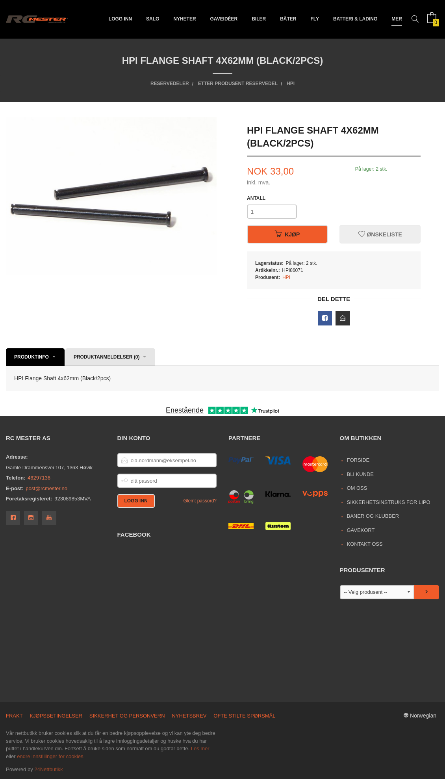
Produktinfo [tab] (31, 357)
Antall (256, 198)
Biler (259, 19)
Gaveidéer (224, 19)
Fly (314, 19)
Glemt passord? (200, 501)
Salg (152, 19)
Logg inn (120, 19)
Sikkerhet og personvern (127, 716)
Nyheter (184, 19)
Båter (288, 19)
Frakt (14, 716)
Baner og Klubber (373, 516)
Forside (358, 460)
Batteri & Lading (355, 19)
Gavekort (361, 530)
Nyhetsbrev (189, 716)
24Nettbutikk (48, 769)
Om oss (357, 488)
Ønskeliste (380, 234)
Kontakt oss (364, 544)
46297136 (39, 478)
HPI (286, 277)
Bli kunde (360, 474)
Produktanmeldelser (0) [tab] (107, 357)
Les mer (200, 748)
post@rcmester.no (46, 488)
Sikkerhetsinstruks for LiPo (388, 502)
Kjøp (287, 234)
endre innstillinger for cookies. (51, 756)
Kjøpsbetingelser (56, 716)
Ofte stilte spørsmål (244, 716)
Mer (396, 19)
